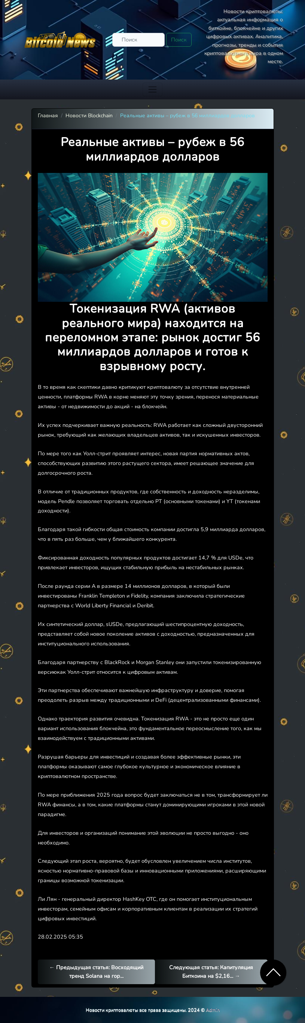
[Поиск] (138, 40)
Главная (48, 115)
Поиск (179, 39)
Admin (213, 1010)
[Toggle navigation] (152, 89)
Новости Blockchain (89, 115)
